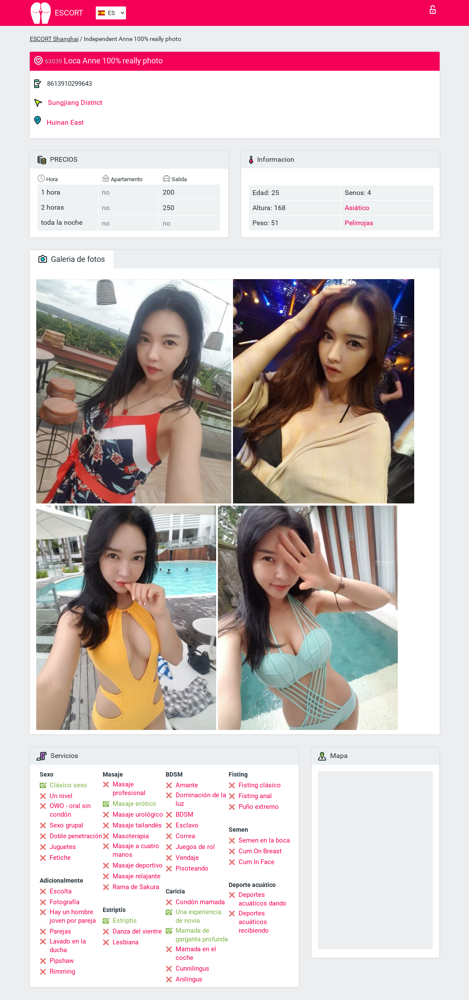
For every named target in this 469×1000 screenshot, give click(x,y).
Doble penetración (76, 836)
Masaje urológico (138, 814)
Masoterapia (131, 836)
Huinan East (59, 121)
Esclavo (187, 825)
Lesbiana (125, 942)
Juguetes (63, 847)
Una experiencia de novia (198, 916)
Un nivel (61, 796)
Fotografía (64, 902)
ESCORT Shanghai (54, 38)
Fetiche (60, 858)
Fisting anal (255, 796)
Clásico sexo (68, 785)
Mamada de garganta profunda (202, 935)
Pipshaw (62, 961)
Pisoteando (192, 868)
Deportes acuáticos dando (262, 899)
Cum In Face (256, 862)
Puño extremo (259, 807)
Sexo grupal (66, 825)
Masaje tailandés (137, 825)
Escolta (61, 891)
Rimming (62, 971)
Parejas (60, 931)
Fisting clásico (260, 785)
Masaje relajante (137, 876)
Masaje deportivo (138, 865)
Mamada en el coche (196, 953)
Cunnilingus (192, 968)
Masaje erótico (134, 804)
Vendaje (187, 858)
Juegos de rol (195, 847)
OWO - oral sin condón (70, 810)
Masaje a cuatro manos (136, 850)
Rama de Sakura (136, 887)
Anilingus (189, 979)
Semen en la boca (264, 840)
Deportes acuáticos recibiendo (254, 921)
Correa (185, 836)
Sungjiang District (68, 102)
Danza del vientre (137, 931)
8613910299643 (69, 84)
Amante (187, 785)
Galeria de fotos (71, 259)
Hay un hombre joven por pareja (73, 916)
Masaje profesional (129, 788)
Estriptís (125, 921)
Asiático (357, 208)
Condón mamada (200, 902)
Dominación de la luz (201, 799)
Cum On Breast (260, 851)
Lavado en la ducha (68, 945)
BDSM (184, 814)
